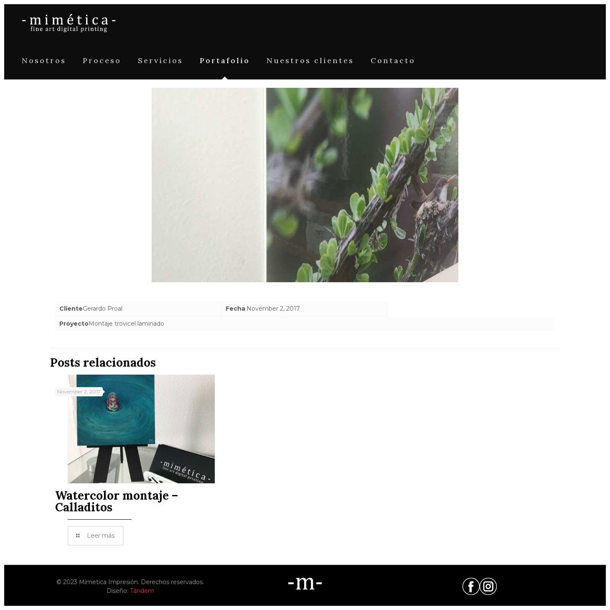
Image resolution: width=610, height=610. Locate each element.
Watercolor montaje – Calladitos (116, 501)
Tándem (142, 591)
